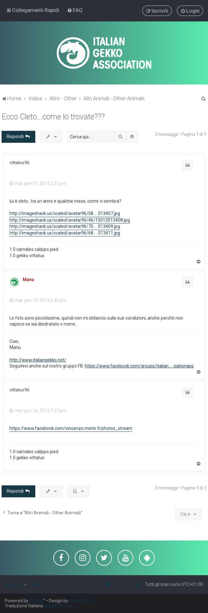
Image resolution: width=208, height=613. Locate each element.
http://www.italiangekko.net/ (37, 359)
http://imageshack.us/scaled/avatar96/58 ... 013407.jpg (64, 213)
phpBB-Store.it (58, 605)
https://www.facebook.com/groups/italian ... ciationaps (139, 365)
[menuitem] (75, 10)
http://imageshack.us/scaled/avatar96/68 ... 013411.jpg (64, 232)
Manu (28, 278)
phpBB (36, 600)
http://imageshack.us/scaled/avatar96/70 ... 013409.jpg (64, 225)
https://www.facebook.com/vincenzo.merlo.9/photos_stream (70, 428)
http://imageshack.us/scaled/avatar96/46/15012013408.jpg (69, 219)
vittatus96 (19, 162)
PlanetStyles (81, 600)
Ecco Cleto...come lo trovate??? (53, 116)
